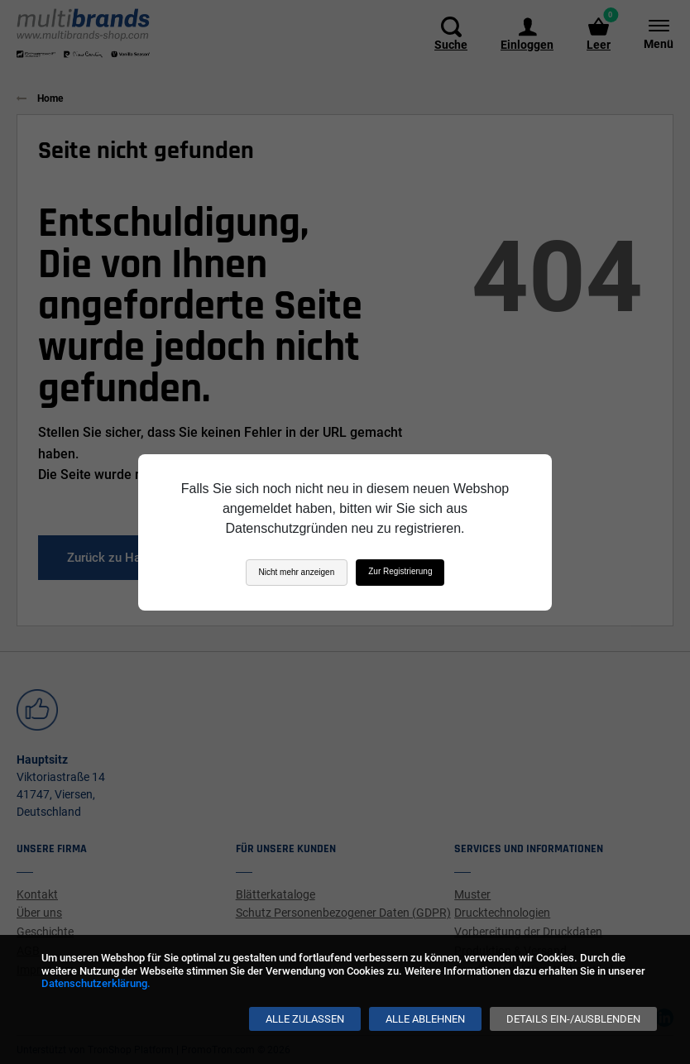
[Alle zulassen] (305, 1019)
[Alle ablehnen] (425, 1019)
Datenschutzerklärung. (96, 983)
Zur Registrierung (400, 571)
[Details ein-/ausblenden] (573, 1019)
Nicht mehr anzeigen (297, 572)
